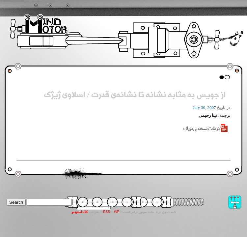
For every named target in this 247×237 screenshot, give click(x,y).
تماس (76, 5)
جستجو (26, 5)
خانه (43, 5)
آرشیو (59, 5)
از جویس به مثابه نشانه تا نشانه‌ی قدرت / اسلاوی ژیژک (135, 95)
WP (117, 212)
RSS (106, 212)
